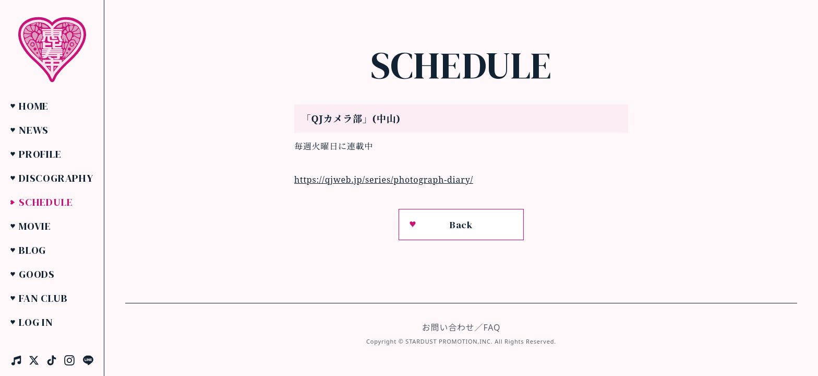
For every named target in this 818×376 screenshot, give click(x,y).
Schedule (46, 202)
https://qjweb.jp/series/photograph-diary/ (383, 179)
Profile (40, 154)
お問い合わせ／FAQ (461, 327)
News (34, 130)
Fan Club (43, 298)
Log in (36, 322)
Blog (32, 250)
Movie (35, 226)
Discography (56, 178)
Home (34, 106)
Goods (37, 274)
